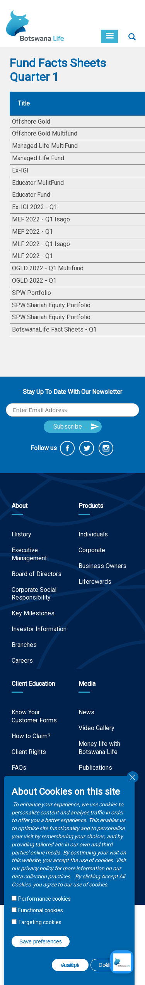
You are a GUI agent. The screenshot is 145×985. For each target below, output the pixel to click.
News (86, 712)
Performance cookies (44, 899)
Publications (95, 767)
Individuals (93, 534)
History (21, 534)
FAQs (19, 767)
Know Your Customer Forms (34, 716)
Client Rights (29, 752)
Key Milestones (33, 613)
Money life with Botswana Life (99, 748)
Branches (24, 644)
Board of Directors (36, 574)
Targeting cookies (39, 922)
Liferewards (94, 581)
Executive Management (29, 554)
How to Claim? (31, 736)
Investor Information (39, 629)
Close (132, 777)
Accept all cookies (70, 965)
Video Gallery (96, 728)
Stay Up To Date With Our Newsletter (72, 391)
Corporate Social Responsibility (34, 593)
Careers (22, 660)
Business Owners (102, 566)
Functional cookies (40, 910)
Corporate (91, 550)
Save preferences (40, 941)
